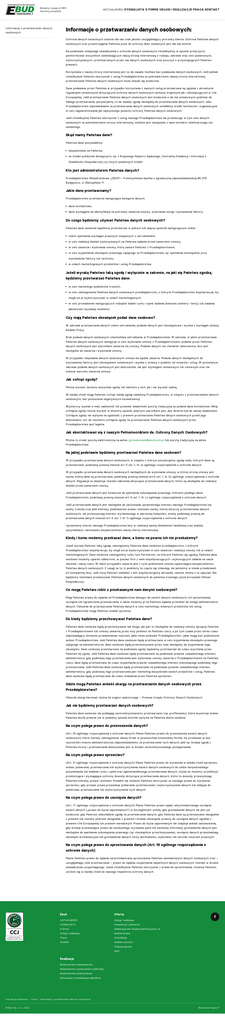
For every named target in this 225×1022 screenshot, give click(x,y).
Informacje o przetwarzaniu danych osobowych (29, 41)
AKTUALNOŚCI (89, 12)
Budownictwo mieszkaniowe (76, 973)
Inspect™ (214, 1016)
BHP (117, 959)
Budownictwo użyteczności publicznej (82, 977)
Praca (193, 12)
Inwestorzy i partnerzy (127, 933)
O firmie (137, 12)
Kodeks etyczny (123, 950)
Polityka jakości (123, 955)
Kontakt (212, 12)
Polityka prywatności (17, 1008)
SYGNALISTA (115, 12)
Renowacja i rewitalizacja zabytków (80, 986)
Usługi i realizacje (166, 12)
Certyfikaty (120, 946)
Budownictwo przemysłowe (76, 981)
